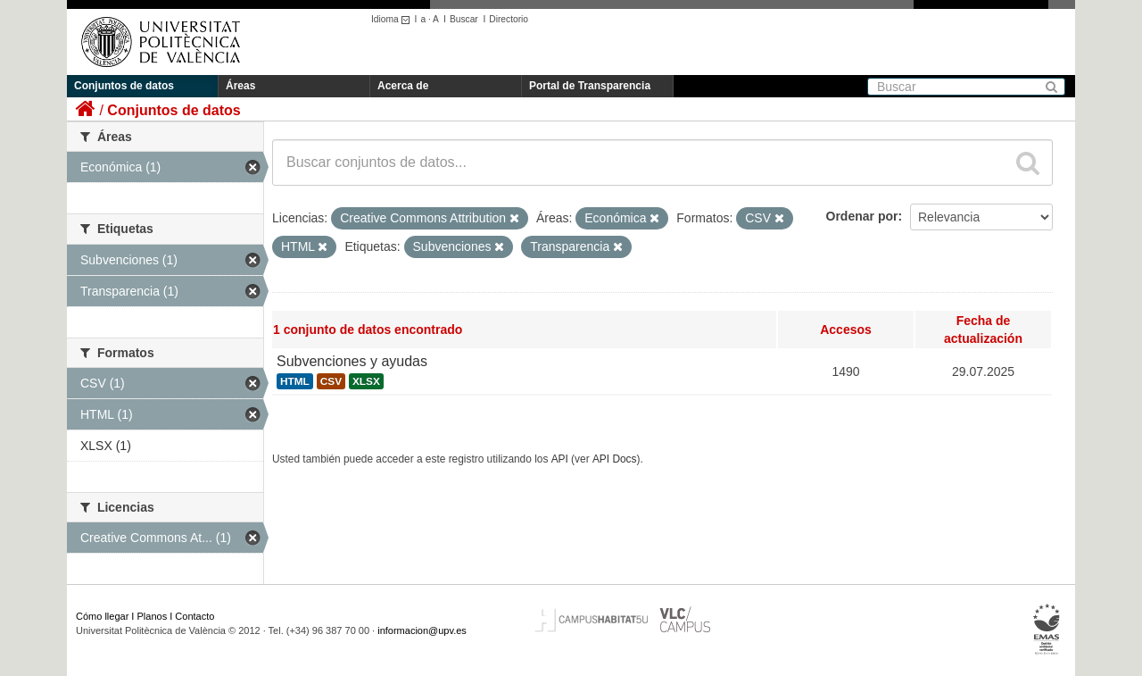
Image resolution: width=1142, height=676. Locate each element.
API (559, 459)
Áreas (240, 85)
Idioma (393, 19)
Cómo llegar (102, 616)
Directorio (508, 19)
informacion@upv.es (422, 630)
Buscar (464, 19)
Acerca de (402, 85)
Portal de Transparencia (589, 85)
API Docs (614, 459)
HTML (295, 381)
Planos (152, 616)
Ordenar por (862, 216)
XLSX (366, 381)
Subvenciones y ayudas (352, 361)
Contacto (194, 616)
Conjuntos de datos (124, 85)
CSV (331, 381)
